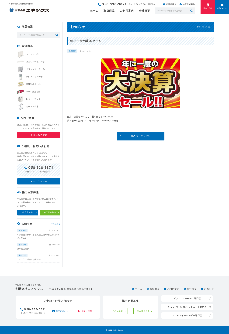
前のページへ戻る (140, 136)
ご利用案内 (127, 10)
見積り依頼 (207, 6)
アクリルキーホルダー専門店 (187, 315)
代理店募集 (171, 4)
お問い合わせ (222, 6)
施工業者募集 (189, 4)
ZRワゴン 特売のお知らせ (29, 259)
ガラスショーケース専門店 (187, 298)
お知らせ (209, 289)
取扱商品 (109, 10)
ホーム (94, 10)
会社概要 (144, 10)
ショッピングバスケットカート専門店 (187, 307)
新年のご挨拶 (23, 249)
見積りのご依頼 (38, 135)
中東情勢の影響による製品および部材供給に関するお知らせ (38, 236)
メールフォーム (38, 181)
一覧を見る (55, 224)
